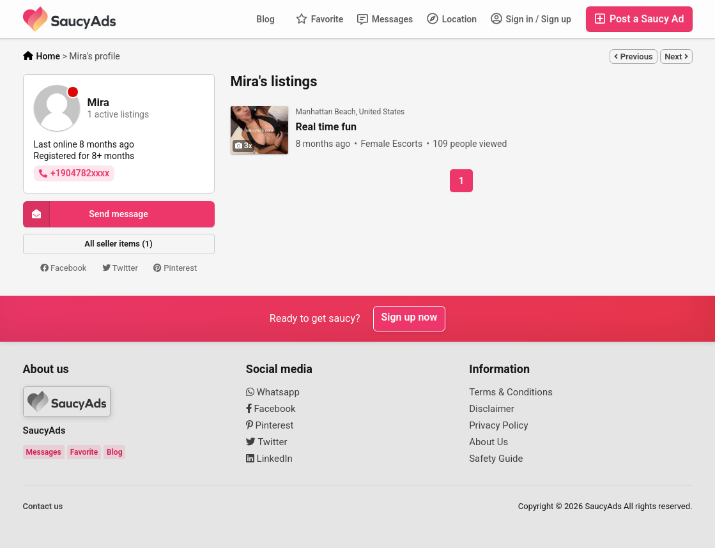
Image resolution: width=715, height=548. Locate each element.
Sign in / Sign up (531, 18)
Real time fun (326, 127)
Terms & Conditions (511, 392)
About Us (488, 442)
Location (452, 18)
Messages (385, 19)
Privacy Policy (498, 425)
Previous (633, 56)
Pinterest (175, 268)
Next (676, 56)
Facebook (63, 268)
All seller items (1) (118, 243)
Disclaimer (491, 409)
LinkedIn (269, 458)
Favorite (319, 18)
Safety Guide (496, 458)
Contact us (43, 506)
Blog (265, 19)
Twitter (120, 268)
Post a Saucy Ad (639, 19)
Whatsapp (273, 392)
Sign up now (409, 318)
